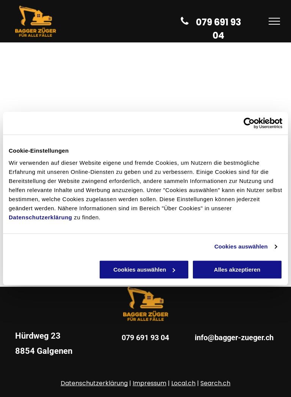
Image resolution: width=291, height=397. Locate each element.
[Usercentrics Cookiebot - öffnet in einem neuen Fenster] (249, 123)
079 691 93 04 (145, 337)
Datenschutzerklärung (40, 217)
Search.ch (215, 383)
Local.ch (183, 383)
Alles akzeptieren (237, 269)
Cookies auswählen (241, 246)
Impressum (149, 383)
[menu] (274, 21)
